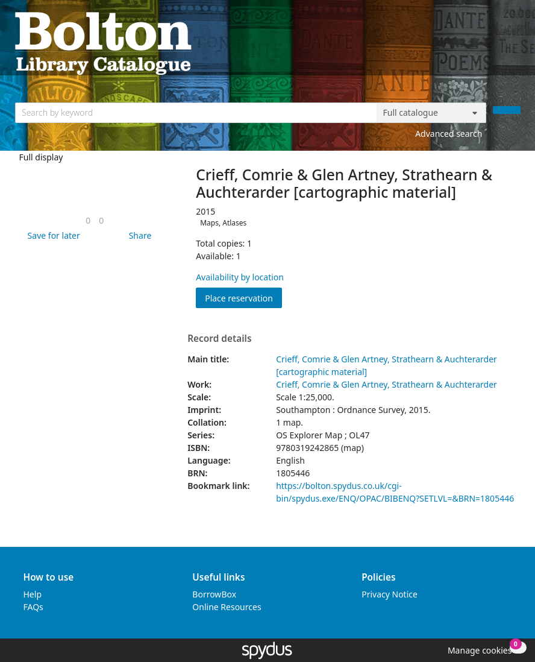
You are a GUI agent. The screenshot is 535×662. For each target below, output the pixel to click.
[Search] (507, 110)
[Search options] (431, 112)
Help (32, 594)
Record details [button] (219, 338)
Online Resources (226, 607)
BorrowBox (214, 594)
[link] (88, 220)
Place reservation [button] (243, 297)
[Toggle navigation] (514, 42)
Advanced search (448, 133)
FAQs (33, 607)
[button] (51, 235)
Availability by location (240, 277)
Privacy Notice (389, 594)
